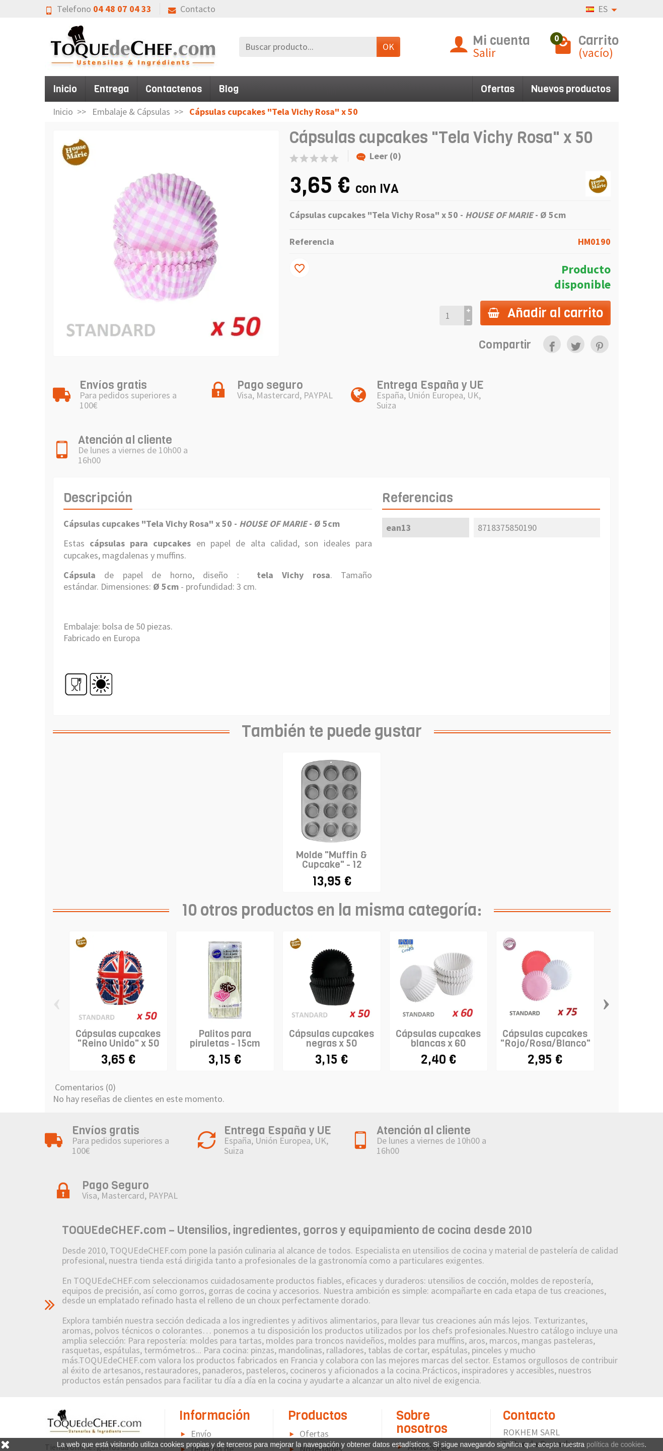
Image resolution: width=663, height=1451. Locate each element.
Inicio (65, 89)
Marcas (313, 1377)
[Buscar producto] (308, 46)
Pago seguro (215, 1389)
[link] (552, 344)
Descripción (97, 454)
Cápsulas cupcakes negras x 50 (331, 995)
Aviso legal (428, 1359)
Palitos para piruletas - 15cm (225, 995)
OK (388, 46)
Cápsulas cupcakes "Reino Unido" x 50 (118, 995)
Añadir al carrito (545, 312)
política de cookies (615, 1444)
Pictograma (322, 1392)
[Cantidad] (450, 315)
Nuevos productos (571, 89)
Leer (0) (378, 156)
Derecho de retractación (206, 1367)
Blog (228, 89)
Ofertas (497, 89)
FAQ (198, 1431)
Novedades (321, 1361)
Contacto (191, 9)
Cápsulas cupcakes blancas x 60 (438, 995)
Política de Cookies (422, 1381)
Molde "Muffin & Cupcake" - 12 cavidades (331, 822)
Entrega (111, 89)
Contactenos (173, 89)
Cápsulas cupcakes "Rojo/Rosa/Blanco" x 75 (545, 1000)
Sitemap (423, 1402)
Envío (201, 1346)
